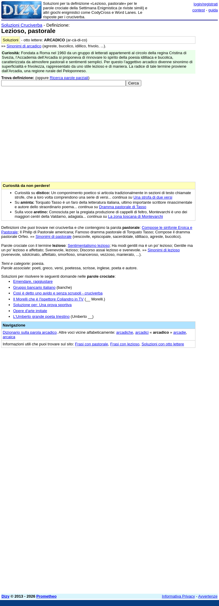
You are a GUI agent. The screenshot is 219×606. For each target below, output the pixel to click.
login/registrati (206, 4)
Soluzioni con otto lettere (163, 344)
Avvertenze (208, 596)
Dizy (5, 596)
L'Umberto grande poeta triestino (41, 316)
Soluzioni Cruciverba (21, 25)
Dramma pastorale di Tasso (122, 207)
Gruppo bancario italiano (34, 287)
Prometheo (46, 596)
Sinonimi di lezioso (164, 250)
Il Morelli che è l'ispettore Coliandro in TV (48, 299)
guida (213, 10)
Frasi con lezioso (125, 344)
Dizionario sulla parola (30, 332)
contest (198, 10)
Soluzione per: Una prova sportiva (42, 305)
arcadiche (124, 332)
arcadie (179, 332)
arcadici (142, 332)
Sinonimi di (24, 46)
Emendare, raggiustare (33, 281)
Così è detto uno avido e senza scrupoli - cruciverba (57, 293)
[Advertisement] (173, 389)
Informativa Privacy (178, 596)
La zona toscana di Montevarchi (135, 216)
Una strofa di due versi (152, 197)
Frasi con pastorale (91, 344)
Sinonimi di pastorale (54, 236)
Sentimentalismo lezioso (89, 245)
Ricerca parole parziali (69, 77)
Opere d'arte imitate (30, 311)
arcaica (9, 337)
